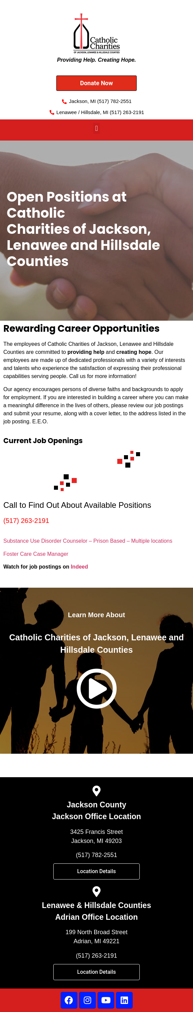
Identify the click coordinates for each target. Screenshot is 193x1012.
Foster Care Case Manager (35, 554)
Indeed (79, 567)
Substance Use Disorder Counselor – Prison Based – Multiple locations (87, 541)
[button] (96, 128)
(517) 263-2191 (26, 520)
